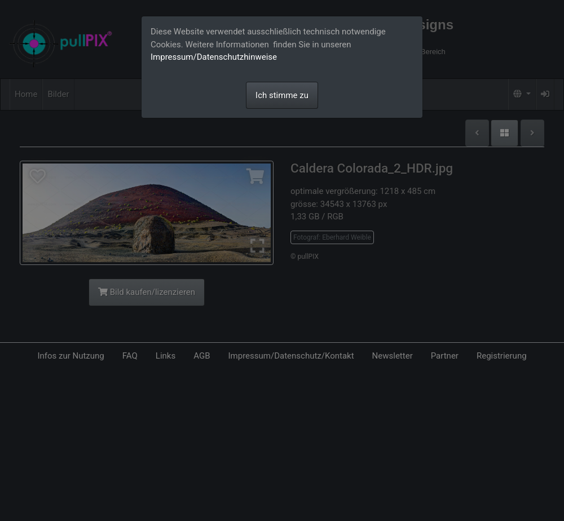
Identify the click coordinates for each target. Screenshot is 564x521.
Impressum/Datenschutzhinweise (214, 57)
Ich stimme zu (282, 95)
